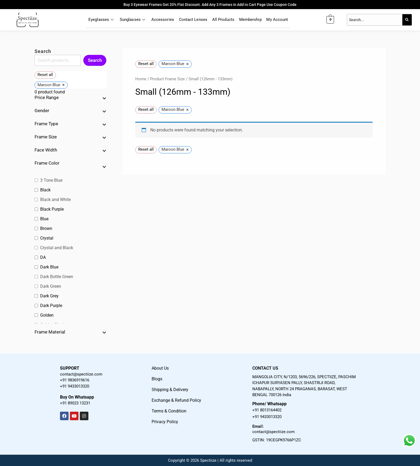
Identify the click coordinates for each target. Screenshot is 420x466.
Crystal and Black (56, 247)
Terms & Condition (169, 411)
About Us (160, 368)
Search (43, 51)
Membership (250, 19)
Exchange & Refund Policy (176, 400)
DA (43, 257)
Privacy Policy (165, 421)
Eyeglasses (101, 19)
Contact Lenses (193, 19)
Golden (47, 315)
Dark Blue (49, 267)
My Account (277, 19)
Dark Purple (51, 305)
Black (45, 189)
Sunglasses (132, 19)
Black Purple (52, 209)
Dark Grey (49, 295)
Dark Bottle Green (56, 276)
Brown (46, 228)
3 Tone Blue (51, 180)
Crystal (46, 238)
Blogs (157, 378)
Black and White (55, 199)
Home (140, 79)
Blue (44, 218)
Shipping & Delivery (170, 389)
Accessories (162, 19)
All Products (223, 19)
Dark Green (50, 286)
